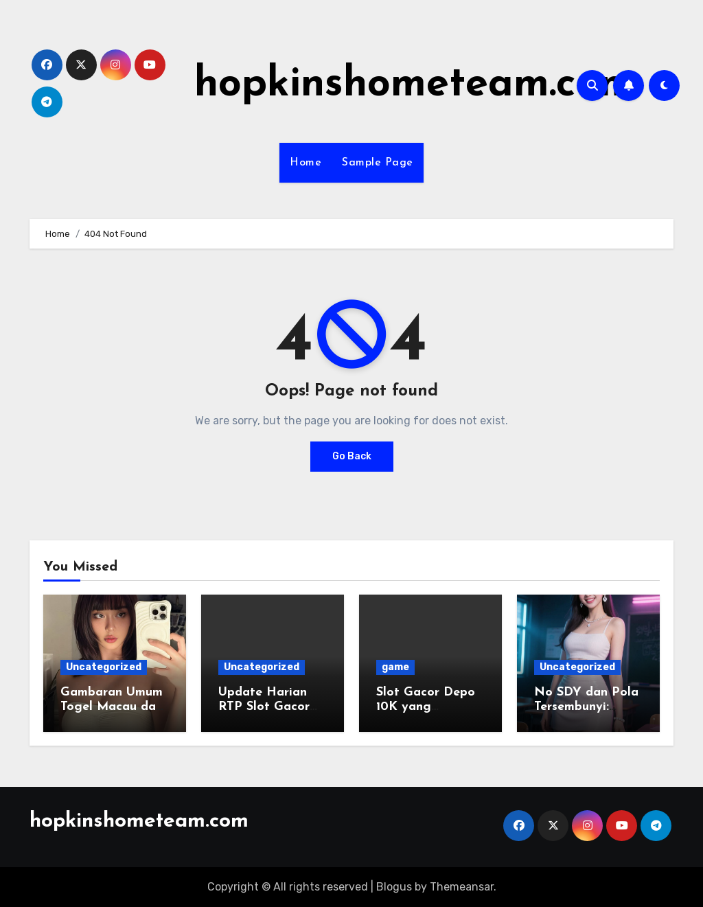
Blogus (394, 886)
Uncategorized (103, 667)
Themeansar (462, 886)
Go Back (351, 456)
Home (305, 162)
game (395, 667)
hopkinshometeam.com (414, 85)
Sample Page (377, 162)
